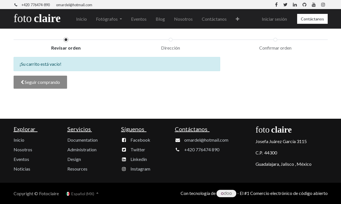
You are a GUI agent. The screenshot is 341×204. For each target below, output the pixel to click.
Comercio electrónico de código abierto (289, 193)
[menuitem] (81, 19)
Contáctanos (312, 18)
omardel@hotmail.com (74, 5)
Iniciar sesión (274, 19)
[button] (237, 19)
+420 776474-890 (36, 5)
